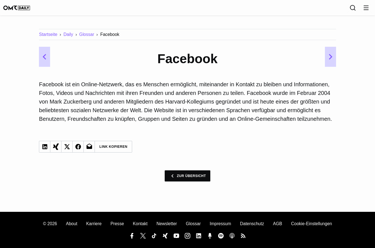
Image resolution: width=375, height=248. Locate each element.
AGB (277, 224)
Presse (117, 224)
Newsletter (166, 224)
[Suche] (352, 9)
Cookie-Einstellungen (311, 224)
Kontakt (140, 224)
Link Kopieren (113, 151)
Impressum (220, 224)
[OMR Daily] (22, 9)
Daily (68, 38)
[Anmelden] (365, 9)
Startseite (48, 38)
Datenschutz (252, 224)
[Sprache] (340, 9)
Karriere (94, 224)
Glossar (86, 38)
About (71, 224)
